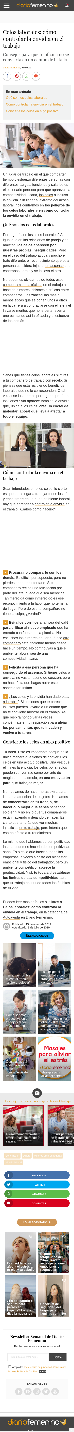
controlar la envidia (50, 504)
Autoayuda (11, 917)
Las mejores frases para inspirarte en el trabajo (37, 1101)
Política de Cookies (27, 1371)
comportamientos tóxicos (22, 285)
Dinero (26, 1155)
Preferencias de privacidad (38, 1367)
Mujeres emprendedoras (48, 1155)
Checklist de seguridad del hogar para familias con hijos (53, 1308)
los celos (46, 195)
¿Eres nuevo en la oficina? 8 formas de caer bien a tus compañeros (54, 1024)
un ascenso (54, 266)
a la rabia (10, 702)
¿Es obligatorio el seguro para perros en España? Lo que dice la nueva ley (20, 1307)
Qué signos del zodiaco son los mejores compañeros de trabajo (17, 1069)
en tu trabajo (29, 828)
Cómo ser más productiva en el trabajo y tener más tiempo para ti (17, 1022)
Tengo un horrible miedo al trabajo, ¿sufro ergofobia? (18, 979)
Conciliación (12, 1155)
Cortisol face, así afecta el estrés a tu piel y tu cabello (21, 1266)
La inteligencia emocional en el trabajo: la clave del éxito (52, 977)
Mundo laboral (14, 1162)
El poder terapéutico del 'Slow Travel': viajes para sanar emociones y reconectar (53, 1261)
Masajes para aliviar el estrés (51, 1074)
